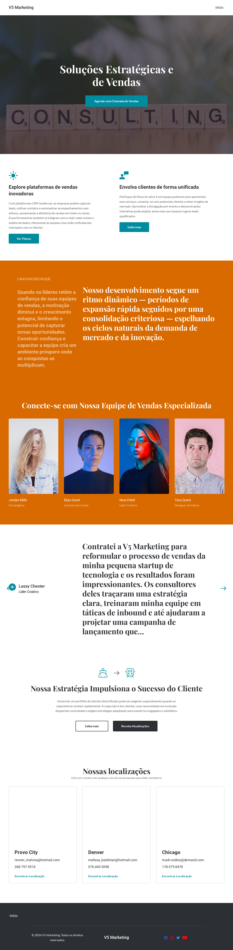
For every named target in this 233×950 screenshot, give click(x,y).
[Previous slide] (10, 588)
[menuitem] (219, 7)
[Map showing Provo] (42, 815)
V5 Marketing (21, 7)
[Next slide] (223, 588)
